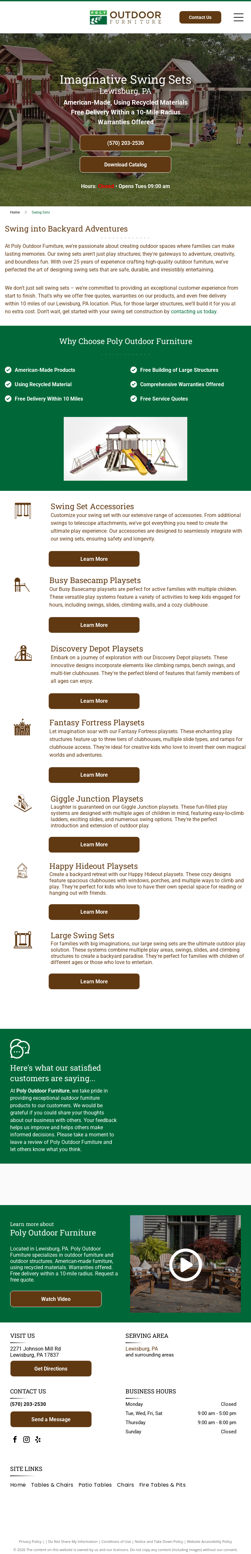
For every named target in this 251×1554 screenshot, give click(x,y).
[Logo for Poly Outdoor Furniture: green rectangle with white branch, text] (37, 1186)
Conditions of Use (116, 1544)
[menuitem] (20, 1488)
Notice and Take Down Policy (159, 1544)
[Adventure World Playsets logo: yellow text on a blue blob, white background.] (96, 1186)
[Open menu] (238, 17)
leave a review (26, 1142)
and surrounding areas (150, 1358)
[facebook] (15, 1443)
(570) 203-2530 (28, 1407)
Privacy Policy (30, 1544)
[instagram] (26, 1443)
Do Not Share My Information (73, 1544)
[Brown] (155, 1186)
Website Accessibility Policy (209, 1544)
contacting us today (193, 311)
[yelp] (38, 1443)
